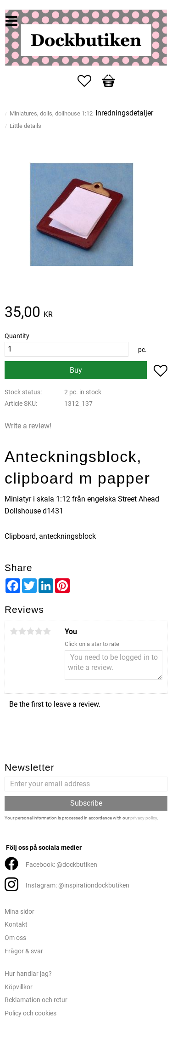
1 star (14, 631)
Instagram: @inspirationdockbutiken (77, 885)
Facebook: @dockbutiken (61, 865)
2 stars (22, 631)
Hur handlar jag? (28, 974)
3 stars (30, 631)
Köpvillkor (19, 987)
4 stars (38, 631)
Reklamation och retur (36, 1000)
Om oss (15, 938)
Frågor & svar (24, 951)
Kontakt (16, 924)
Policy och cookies (30, 1013)
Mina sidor (19, 912)
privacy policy (143, 817)
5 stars (47, 631)
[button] (89, 81)
